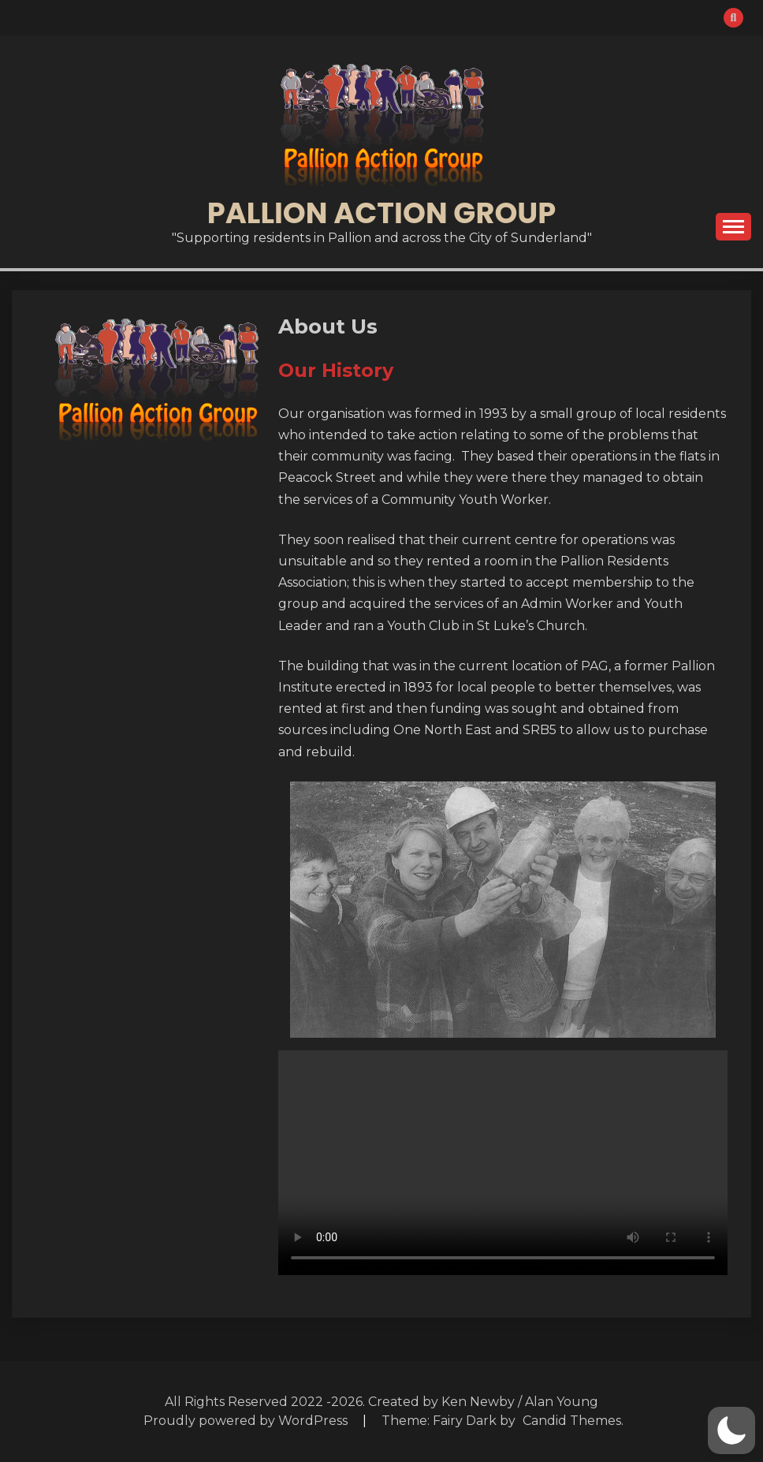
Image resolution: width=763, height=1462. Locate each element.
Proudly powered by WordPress (247, 1420)
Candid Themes (572, 1420)
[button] (731, 1430)
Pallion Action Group (381, 212)
